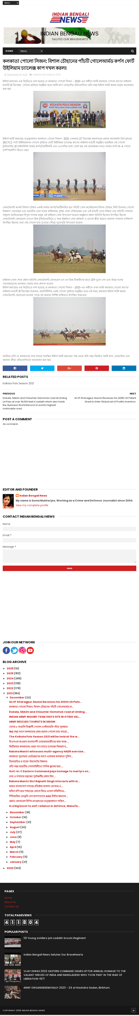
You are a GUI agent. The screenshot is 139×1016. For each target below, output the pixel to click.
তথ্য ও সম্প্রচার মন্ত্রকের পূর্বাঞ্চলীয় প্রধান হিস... (32, 777)
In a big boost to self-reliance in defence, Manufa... (44, 807)
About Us (10, 903)
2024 (10, 679)
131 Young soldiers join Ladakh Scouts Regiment (55, 939)
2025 (10, 674)
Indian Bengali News (33, 497)
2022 (10, 689)
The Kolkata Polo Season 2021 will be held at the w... (44, 737)
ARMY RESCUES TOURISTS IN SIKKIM (32, 723)
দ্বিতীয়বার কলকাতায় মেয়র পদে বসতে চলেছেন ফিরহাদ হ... (38, 747)
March (14, 853)
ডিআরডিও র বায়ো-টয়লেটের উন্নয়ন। (28, 762)
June (13, 838)
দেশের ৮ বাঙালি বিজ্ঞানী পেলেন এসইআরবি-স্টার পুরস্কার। (38, 728)
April (13, 848)
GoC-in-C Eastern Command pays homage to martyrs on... (49, 772)
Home (9, 51)
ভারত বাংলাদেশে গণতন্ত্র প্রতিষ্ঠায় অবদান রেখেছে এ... (36, 787)
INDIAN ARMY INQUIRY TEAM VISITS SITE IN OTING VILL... (45, 718)
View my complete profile (32, 506)
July (13, 833)
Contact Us (12, 907)
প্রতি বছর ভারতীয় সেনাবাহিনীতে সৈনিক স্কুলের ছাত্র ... (36, 767)
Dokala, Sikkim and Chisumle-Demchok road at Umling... (48, 713)
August (15, 828)
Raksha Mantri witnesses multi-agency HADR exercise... (47, 752)
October (16, 818)
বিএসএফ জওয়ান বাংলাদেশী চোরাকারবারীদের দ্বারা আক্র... (39, 743)
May (13, 843)
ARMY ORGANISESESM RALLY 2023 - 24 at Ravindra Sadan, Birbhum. (67, 989)
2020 (10, 869)
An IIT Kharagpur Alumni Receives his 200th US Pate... (45, 703)
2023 (10, 684)
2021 (10, 694)
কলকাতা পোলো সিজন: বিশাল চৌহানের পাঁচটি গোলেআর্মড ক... (41, 708)
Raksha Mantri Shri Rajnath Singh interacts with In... (44, 782)
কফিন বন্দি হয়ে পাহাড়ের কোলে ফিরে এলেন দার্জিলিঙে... (37, 792)
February (16, 858)
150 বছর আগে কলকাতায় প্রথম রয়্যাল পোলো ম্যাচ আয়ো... (39, 733)
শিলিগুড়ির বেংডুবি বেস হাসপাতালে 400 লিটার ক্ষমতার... (38, 797)
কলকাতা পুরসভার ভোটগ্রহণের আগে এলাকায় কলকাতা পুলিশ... (41, 757)
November (17, 813)
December (17, 698)
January (16, 863)
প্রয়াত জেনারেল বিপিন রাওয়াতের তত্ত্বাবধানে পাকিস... (37, 802)
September (18, 823)
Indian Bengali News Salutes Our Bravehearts (53, 955)
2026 (10, 669)
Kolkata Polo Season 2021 (47, 75)
